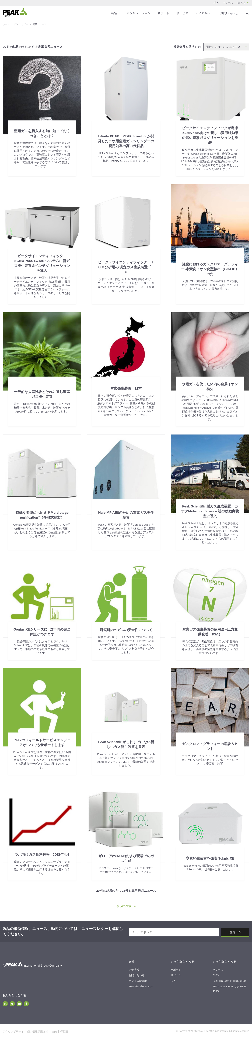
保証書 (64, 1030)
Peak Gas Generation (141, 985)
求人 (216, 2)
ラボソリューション (137, 13)
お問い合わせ (229, 13)
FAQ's (216, 974)
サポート (163, 13)
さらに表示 (128, 905)
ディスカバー (204, 13)
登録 (232, 931)
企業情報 (134, 968)
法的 (54, 1030)
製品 (114, 13)
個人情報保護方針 (37, 1030)
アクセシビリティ (13, 1030)
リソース (227, 2)
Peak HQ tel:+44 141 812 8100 (229, 979)
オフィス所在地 (138, 979)
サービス (182, 13)
